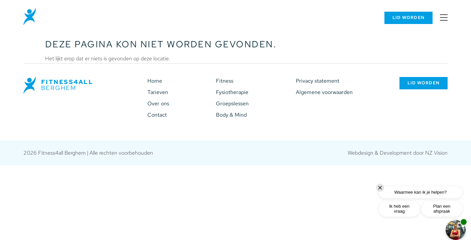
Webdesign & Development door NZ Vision (398, 152)
